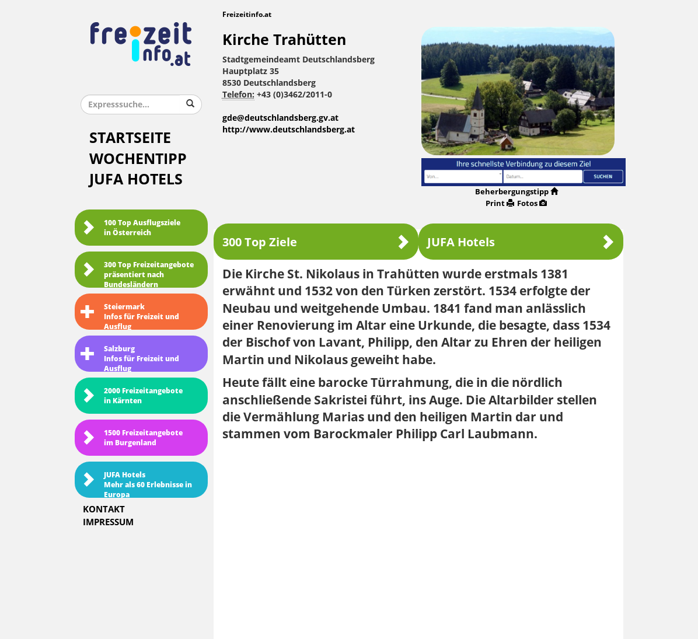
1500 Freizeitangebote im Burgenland (132, 438)
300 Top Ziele (316, 242)
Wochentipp (138, 159)
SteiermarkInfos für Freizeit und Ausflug (130, 316)
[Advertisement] (418, 536)
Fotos (532, 203)
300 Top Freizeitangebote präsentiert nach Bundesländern (137, 274)
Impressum (108, 522)
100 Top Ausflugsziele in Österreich (130, 228)
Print (500, 203)
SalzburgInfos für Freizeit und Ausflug (130, 358)
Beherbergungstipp (516, 191)
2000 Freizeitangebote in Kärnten (132, 396)
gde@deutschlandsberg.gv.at (280, 118)
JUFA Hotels (136, 179)
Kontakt (104, 509)
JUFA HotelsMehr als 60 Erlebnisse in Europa (136, 484)
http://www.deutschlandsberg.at (288, 130)
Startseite (130, 138)
